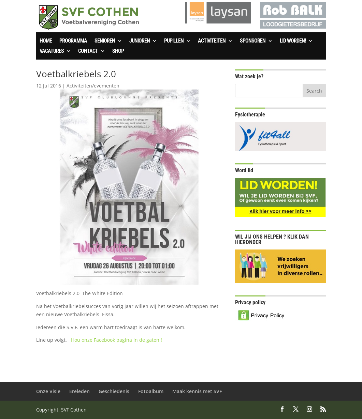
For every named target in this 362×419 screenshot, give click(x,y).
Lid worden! (293, 41)
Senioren (105, 41)
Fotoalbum (150, 391)
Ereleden (79, 391)
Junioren (139, 41)
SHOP (118, 51)
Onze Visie (48, 391)
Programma (73, 41)
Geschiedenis (114, 391)
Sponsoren (252, 41)
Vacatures (52, 51)
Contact (88, 51)
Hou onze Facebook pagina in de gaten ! (116, 340)
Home (46, 41)
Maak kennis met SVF (197, 391)
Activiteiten (212, 41)
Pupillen (174, 41)
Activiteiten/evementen (93, 85)
